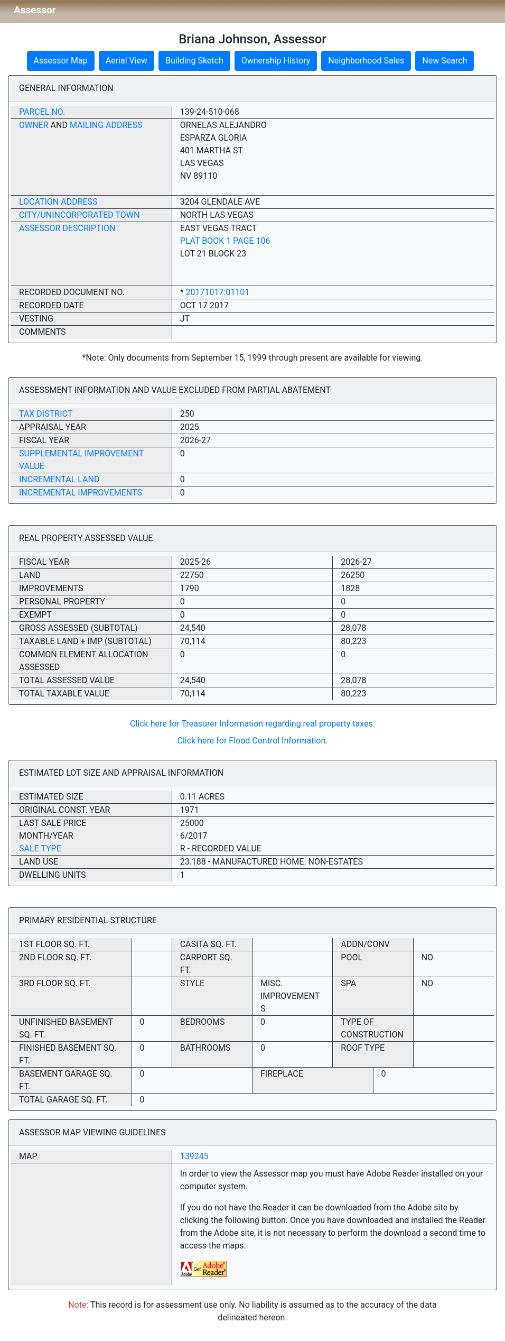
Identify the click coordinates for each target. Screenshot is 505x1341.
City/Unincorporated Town (79, 215)
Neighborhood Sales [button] (366, 61)
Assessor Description (67, 228)
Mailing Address (106, 125)
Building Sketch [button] (194, 61)
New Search (444, 61)
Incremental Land (59, 479)
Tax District (45, 414)
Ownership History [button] (276, 61)
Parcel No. (42, 112)
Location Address (58, 202)
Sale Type (40, 848)
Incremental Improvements (80, 493)
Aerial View (126, 61)
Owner (34, 125)
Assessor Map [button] (61, 61)
